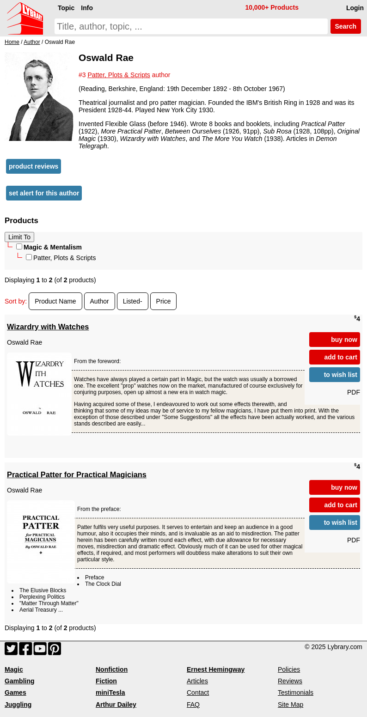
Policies (289, 669)
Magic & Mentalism (49, 247)
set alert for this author (44, 193)
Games (15, 692)
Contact (198, 692)
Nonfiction (112, 669)
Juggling (18, 704)
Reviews (290, 681)
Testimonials (295, 692)
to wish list (340, 374)
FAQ (193, 704)
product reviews (33, 166)
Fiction (106, 681)
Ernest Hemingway (216, 669)
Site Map (290, 704)
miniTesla (110, 692)
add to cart (340, 357)
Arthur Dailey (116, 704)
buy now (344, 339)
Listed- (132, 301)
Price (163, 301)
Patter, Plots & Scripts (61, 257)
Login (355, 8)
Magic (14, 669)
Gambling (20, 681)
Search (345, 26)
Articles (197, 681)
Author (99, 301)
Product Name (55, 301)
